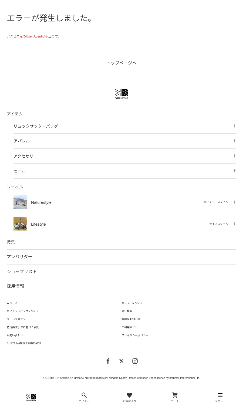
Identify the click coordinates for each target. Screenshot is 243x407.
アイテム (15, 114)
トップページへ (121, 63)
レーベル (15, 187)
